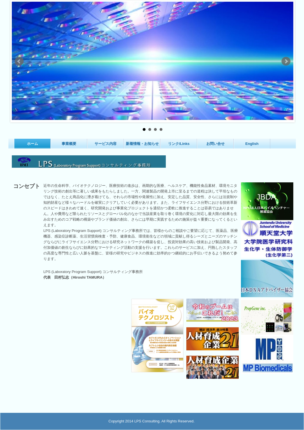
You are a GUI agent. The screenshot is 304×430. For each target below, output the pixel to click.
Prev (19, 61)
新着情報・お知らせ (142, 144)
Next (285, 61)
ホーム (32, 144)
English (252, 144)
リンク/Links (179, 144)
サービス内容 (106, 144)
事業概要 (69, 144)
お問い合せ (215, 144)
